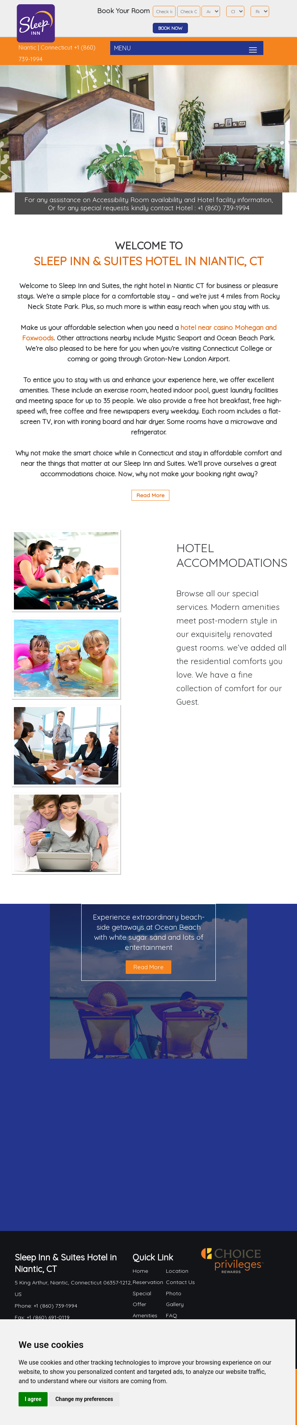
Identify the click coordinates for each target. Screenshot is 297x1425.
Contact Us (180, 1282)
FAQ (171, 1315)
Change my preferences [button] (84, 1399)
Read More (150, 495)
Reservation (148, 1282)
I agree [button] (33, 1399)
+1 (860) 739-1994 (223, 208)
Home (140, 1270)
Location (177, 1270)
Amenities (145, 1315)
